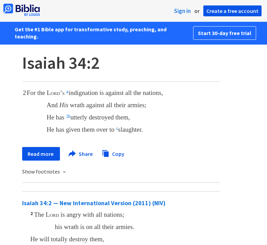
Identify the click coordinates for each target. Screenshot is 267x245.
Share (81, 153)
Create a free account (232, 10)
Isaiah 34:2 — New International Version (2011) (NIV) (94, 203)
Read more (41, 153)
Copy (113, 153)
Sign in (182, 11)
